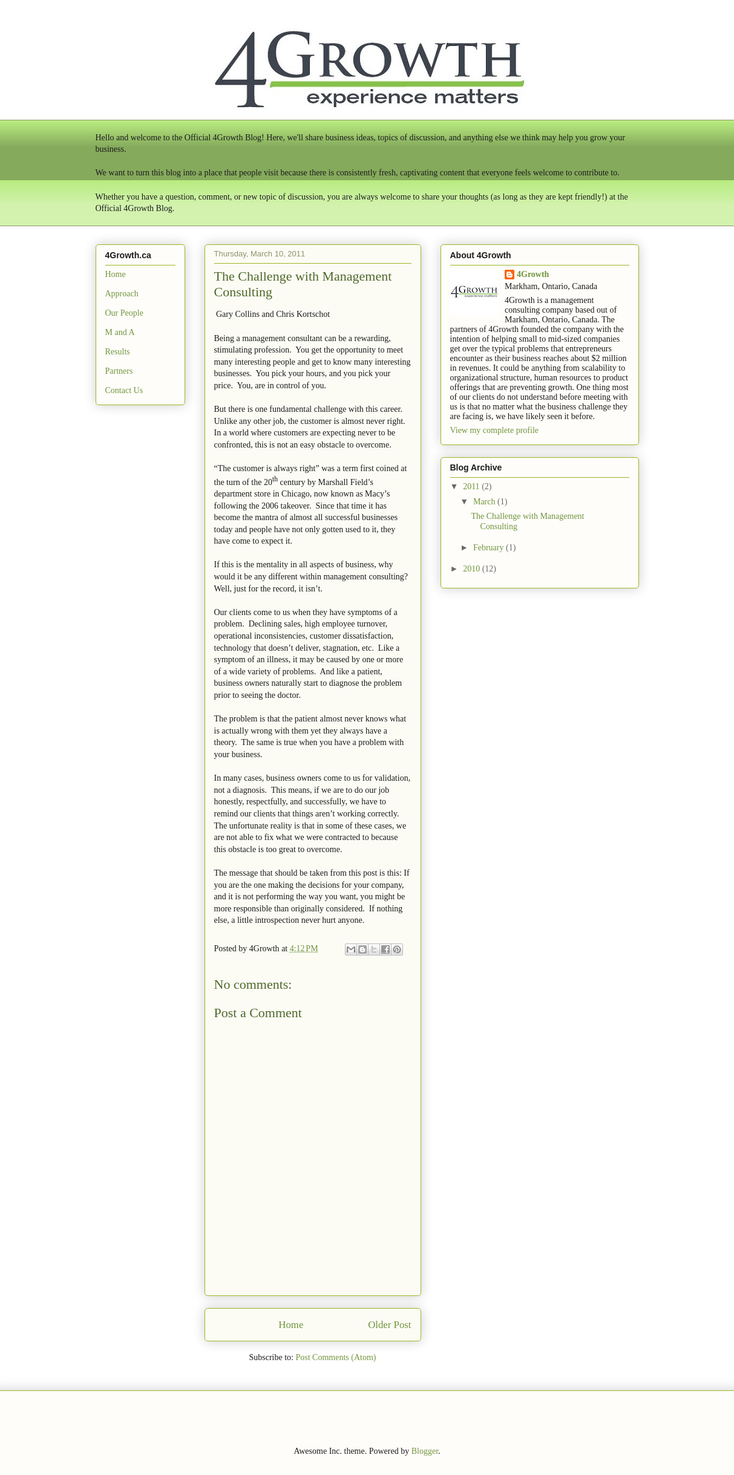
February (489, 547)
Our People (124, 312)
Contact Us (124, 390)
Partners (119, 371)
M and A (120, 332)
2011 (472, 486)
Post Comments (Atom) (335, 1357)
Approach (122, 293)
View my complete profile (494, 430)
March (485, 501)
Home (290, 1324)
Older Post (389, 1324)
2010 (472, 568)
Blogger (424, 1451)
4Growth (533, 274)
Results (117, 351)
